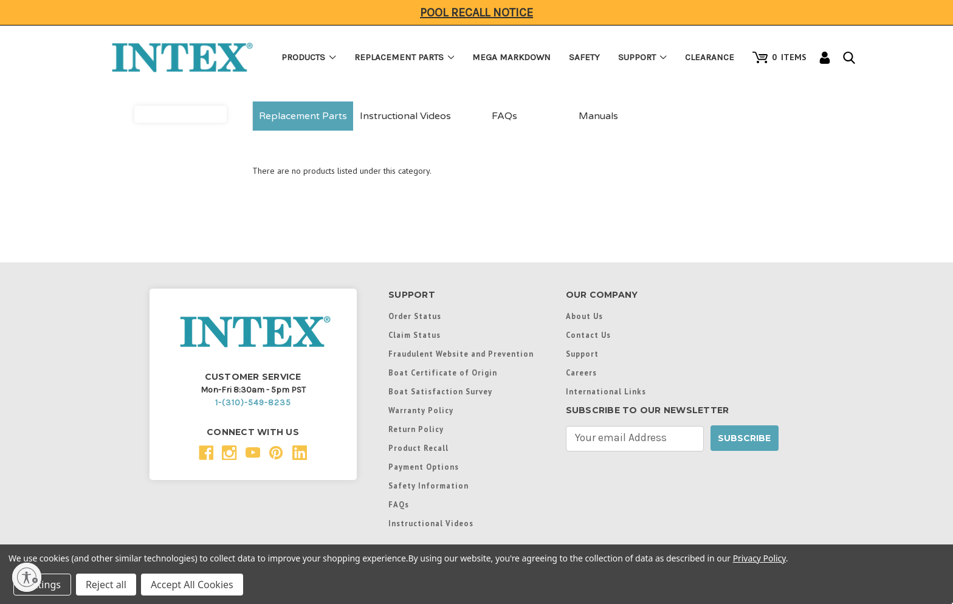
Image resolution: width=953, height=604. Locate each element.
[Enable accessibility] (26, 577)
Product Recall (418, 448)
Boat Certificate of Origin (442, 372)
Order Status (414, 316)
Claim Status (414, 335)
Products (308, 57)
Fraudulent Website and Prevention (461, 354)
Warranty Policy (420, 410)
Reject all (106, 584)
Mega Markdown (511, 57)
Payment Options (423, 467)
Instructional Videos (405, 116)
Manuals (598, 116)
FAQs (504, 116)
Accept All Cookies (192, 584)
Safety (584, 57)
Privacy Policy (759, 558)
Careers (581, 372)
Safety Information (428, 485)
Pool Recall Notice (476, 12)
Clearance (709, 57)
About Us (584, 316)
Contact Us (588, 335)
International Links (606, 391)
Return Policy (416, 429)
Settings (42, 584)
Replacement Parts (404, 57)
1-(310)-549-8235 (253, 402)
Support (642, 57)
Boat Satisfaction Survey (440, 391)
